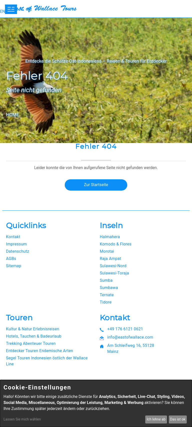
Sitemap (13, 265)
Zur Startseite (96, 184)
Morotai (107, 251)
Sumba (106, 280)
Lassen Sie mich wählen (22, 419)
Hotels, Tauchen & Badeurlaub (34, 336)
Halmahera (110, 236)
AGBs (11, 258)
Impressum (16, 244)
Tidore (106, 302)
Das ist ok (177, 419)
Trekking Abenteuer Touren (31, 343)
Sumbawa (109, 287)
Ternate (107, 295)
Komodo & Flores (116, 244)
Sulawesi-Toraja (114, 273)
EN (2, 11)
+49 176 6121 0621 (125, 329)
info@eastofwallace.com (130, 337)
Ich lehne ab (156, 419)
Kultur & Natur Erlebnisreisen (32, 329)
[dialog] (96, 403)
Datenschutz (17, 251)
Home (12, 114)
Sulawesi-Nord (113, 265)
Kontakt (13, 236)
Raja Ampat (110, 258)
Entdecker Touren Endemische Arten (39, 350)
